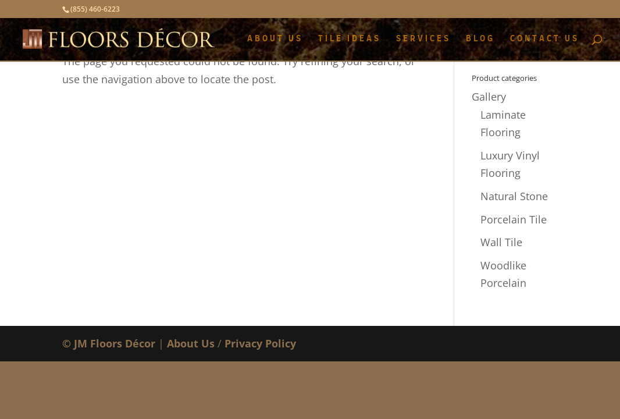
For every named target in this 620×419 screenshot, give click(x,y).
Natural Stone (514, 196)
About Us (191, 343)
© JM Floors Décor (108, 343)
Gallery (489, 97)
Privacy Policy (260, 343)
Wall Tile (501, 242)
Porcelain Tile (513, 219)
